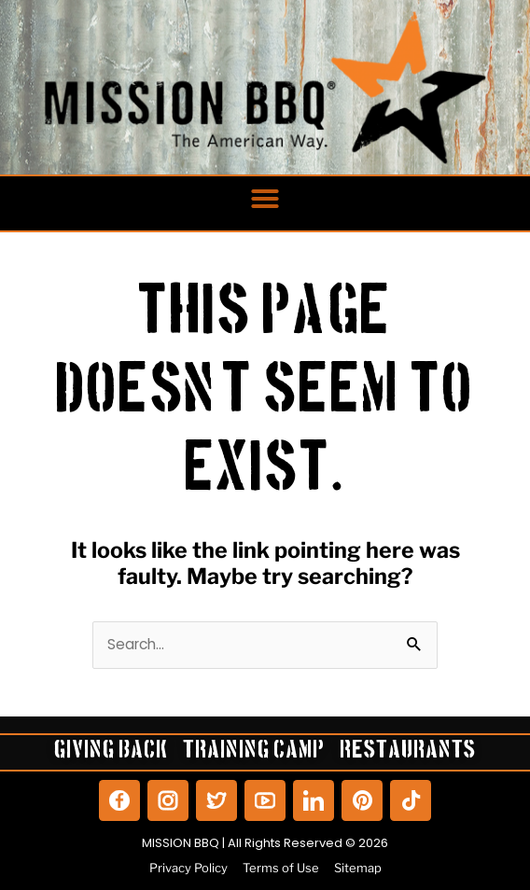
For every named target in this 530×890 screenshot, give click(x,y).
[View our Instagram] (167, 800)
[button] (265, 198)
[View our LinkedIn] (313, 800)
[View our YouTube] (265, 800)
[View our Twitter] (216, 800)
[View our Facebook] (119, 800)
